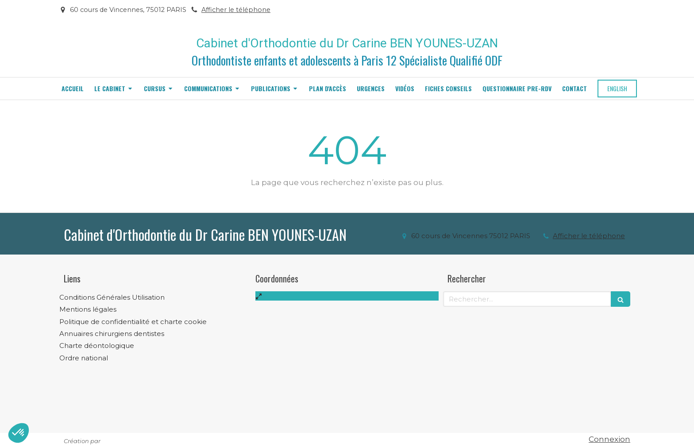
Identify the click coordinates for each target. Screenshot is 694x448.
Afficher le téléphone (235, 10)
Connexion (609, 439)
